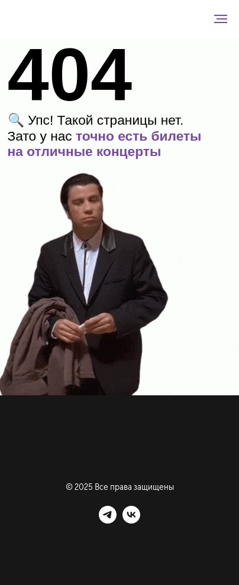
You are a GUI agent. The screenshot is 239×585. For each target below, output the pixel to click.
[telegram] (108, 520)
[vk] (131, 520)
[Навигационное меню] (220, 19)
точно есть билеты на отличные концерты (105, 144)
